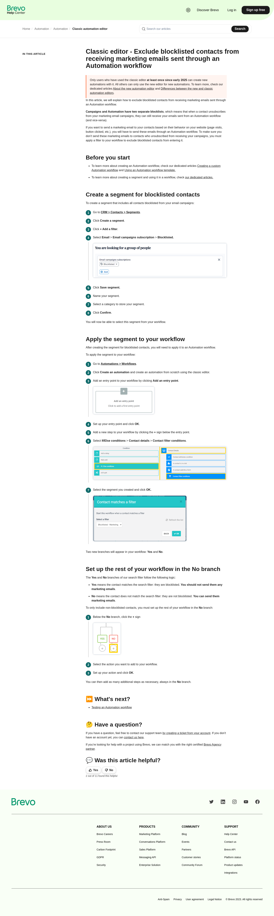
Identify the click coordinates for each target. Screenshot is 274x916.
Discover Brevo (208, 10)
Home (26, 28)
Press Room (103, 841)
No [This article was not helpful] (111, 770)
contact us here (134, 737)
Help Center (231, 834)
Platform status (232, 857)
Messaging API (147, 857)
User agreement (195, 899)
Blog (184, 834)
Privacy (177, 899)
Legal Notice (215, 899)
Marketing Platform (149, 834)
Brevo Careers (105, 834)
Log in (231, 10)
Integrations (230, 872)
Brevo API (229, 849)
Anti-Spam (164, 899)
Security (101, 865)
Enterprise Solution (149, 865)
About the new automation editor (133, 88)
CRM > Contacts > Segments (120, 212)
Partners (186, 849)
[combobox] (195, 28)
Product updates (233, 865)
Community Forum (192, 865)
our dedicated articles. (199, 177)
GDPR (100, 857)
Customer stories (191, 857)
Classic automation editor (90, 28)
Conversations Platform (152, 841)
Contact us (230, 841)
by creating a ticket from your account (186, 733)
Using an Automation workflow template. (150, 170)
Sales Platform (147, 849)
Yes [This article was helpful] (95, 770)
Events (185, 841)
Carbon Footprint (106, 849)
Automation (42, 28)
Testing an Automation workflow (112, 707)
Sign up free (255, 10)
